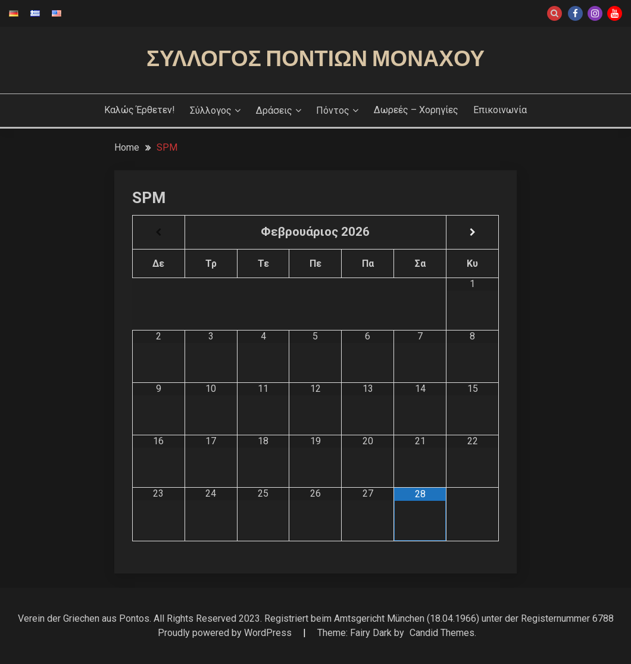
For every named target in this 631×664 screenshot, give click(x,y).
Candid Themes (442, 632)
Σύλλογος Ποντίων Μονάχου (315, 58)
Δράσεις (274, 110)
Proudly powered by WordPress (226, 632)
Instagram (595, 13)
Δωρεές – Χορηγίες (416, 110)
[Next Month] (472, 232)
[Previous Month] (159, 232)
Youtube (614, 13)
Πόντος (332, 110)
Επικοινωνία (500, 110)
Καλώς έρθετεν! (139, 110)
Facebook (575, 13)
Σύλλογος (211, 110)
